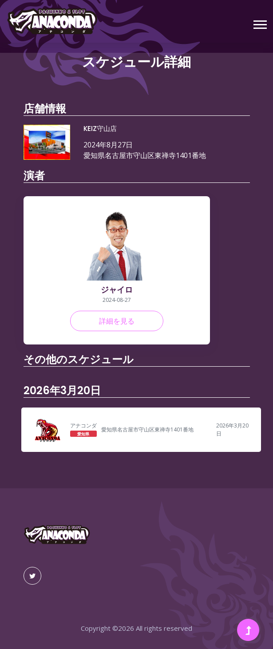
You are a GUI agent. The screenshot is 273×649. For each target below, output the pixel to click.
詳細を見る (117, 321)
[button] (259, 23)
